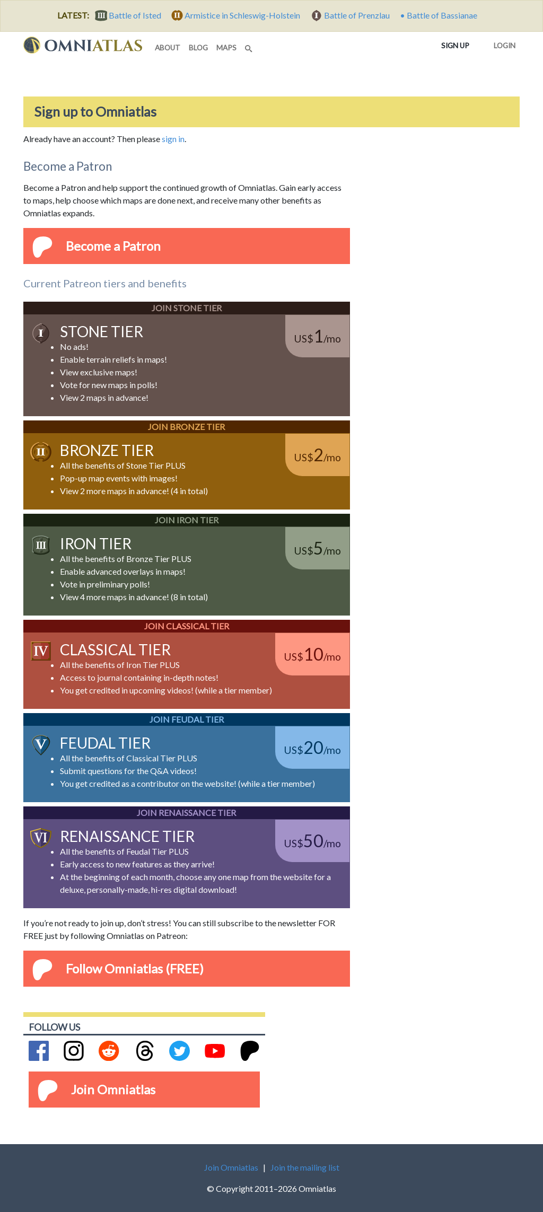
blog (198, 47)
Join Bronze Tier (186, 426)
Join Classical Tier (186, 626)
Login (502, 43)
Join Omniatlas (113, 1089)
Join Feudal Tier (187, 719)
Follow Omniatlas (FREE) (135, 968)
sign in (173, 139)
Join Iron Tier (186, 520)
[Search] (250, 45)
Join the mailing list (304, 1167)
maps (226, 47)
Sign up (457, 45)
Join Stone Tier (187, 308)
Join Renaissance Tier (186, 812)
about (167, 47)
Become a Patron (113, 245)
